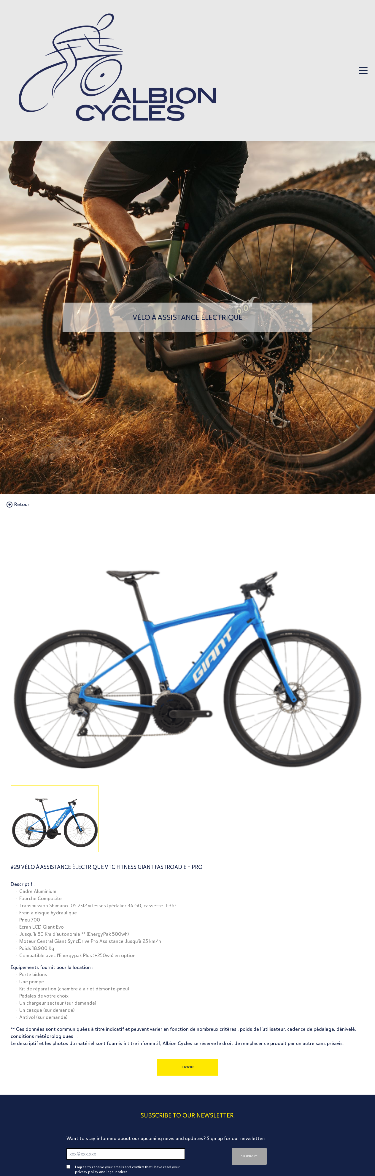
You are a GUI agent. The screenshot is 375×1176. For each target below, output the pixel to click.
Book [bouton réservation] (188, 1067)
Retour (17, 504)
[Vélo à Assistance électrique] (188, 317)
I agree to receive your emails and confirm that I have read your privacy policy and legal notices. (127, 1169)
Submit (249, 1156)
